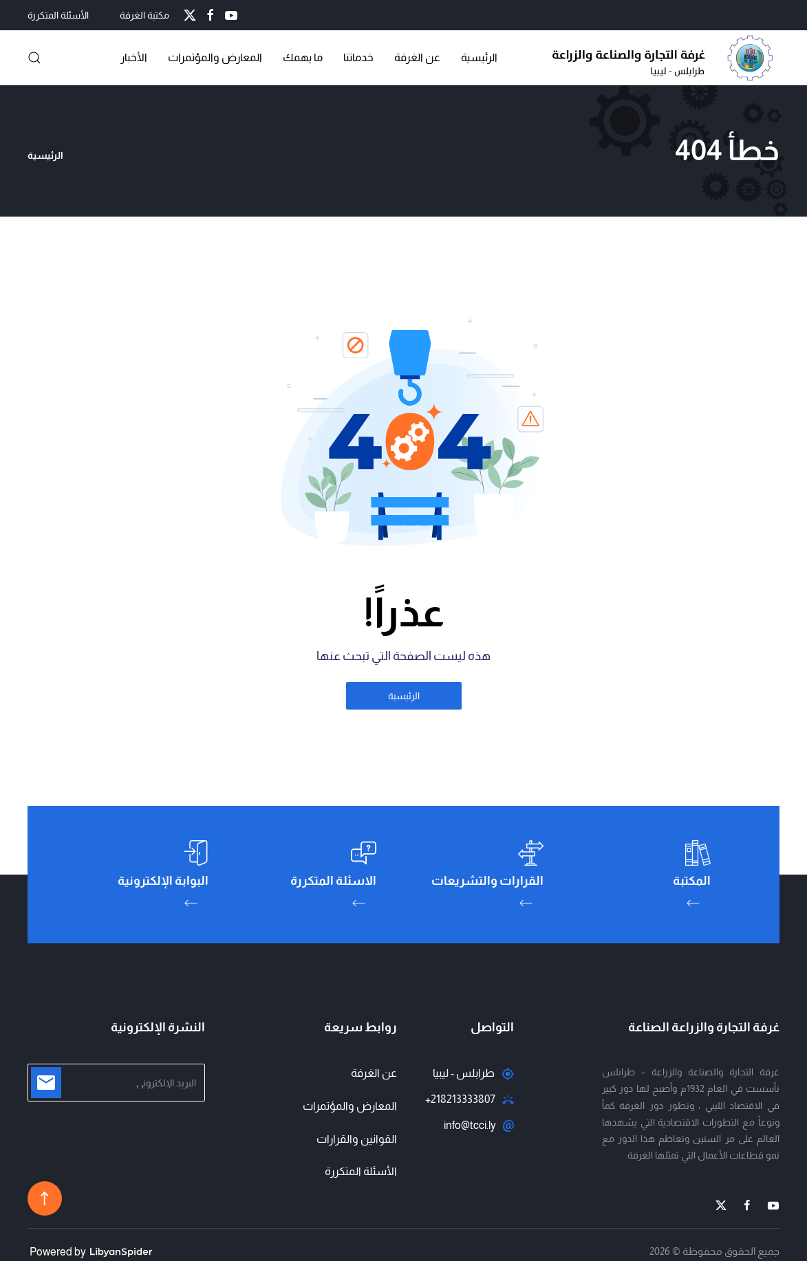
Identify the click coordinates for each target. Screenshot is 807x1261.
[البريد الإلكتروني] (116, 1082)
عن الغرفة (417, 57)
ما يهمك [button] (303, 57)
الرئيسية (479, 57)
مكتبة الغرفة (144, 15)
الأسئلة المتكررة (58, 15)
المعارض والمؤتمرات (350, 1106)
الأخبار (133, 57)
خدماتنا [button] (358, 57)
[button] (34, 57)
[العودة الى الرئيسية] (665, 57)
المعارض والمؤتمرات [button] (215, 57)
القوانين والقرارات (356, 1139)
